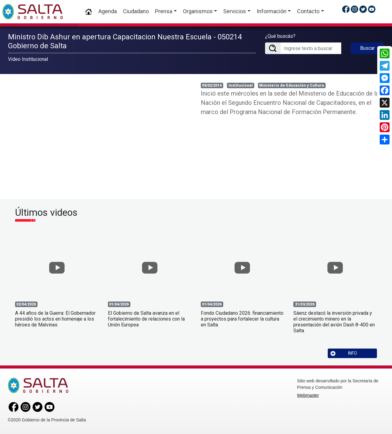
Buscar (367, 48)
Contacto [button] (308, 11)
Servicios (234, 11)
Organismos (198, 11)
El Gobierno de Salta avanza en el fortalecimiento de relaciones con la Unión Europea (146, 319)
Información (272, 11)
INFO (344, 353)
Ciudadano (136, 11)
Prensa (163, 11)
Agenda (107, 11)
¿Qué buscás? (280, 36)
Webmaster (308, 395)
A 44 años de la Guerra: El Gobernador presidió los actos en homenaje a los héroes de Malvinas (55, 319)
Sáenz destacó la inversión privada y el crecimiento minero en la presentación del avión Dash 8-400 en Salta (334, 322)
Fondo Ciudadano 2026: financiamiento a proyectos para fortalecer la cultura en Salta (242, 319)
